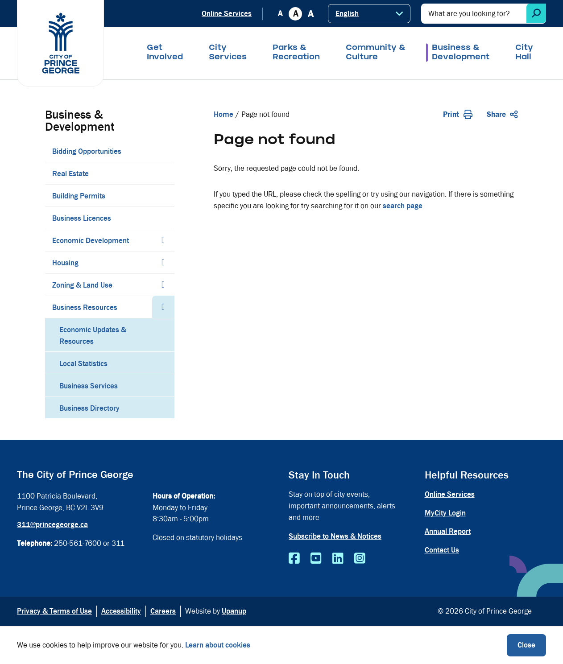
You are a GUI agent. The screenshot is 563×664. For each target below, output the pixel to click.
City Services (228, 53)
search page (402, 205)
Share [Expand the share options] (502, 114)
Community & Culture (376, 53)
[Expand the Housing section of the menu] (163, 262)
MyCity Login (445, 513)
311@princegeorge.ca (52, 524)
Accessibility (121, 611)
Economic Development (90, 240)
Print (457, 114)
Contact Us (442, 550)
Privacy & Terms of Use (54, 611)
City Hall (524, 53)
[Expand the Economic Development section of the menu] (163, 240)
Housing (65, 263)
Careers (163, 611)
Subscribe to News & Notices (335, 536)
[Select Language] (369, 13)
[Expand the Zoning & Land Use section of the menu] (163, 284)
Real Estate (70, 173)
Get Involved (165, 53)
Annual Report (448, 531)
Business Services (88, 386)
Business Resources (84, 307)
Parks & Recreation (296, 53)
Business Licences (81, 218)
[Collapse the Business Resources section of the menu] (163, 307)
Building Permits (78, 196)
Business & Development (460, 53)
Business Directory (89, 408)
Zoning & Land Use (82, 285)
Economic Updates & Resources (92, 335)
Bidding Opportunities (86, 151)
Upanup (234, 611)
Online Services (227, 13)
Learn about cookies (217, 645)
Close (526, 645)
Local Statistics (83, 363)
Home (223, 114)
